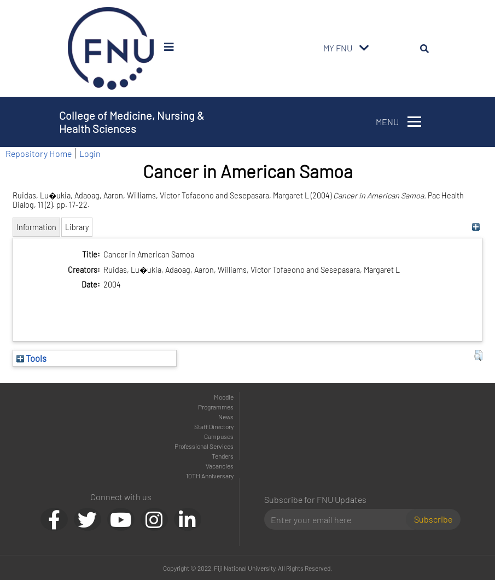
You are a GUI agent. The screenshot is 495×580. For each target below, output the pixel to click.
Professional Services (204, 446)
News (226, 416)
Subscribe (433, 519)
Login (90, 153)
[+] (475, 227)
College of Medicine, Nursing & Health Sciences (131, 122)
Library (77, 227)
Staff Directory (214, 426)
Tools (31, 358)
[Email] (339, 519)
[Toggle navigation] (364, 48)
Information (36, 227)
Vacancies (220, 466)
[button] (478, 355)
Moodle (224, 397)
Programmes (216, 407)
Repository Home (38, 153)
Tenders (223, 456)
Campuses (219, 436)
